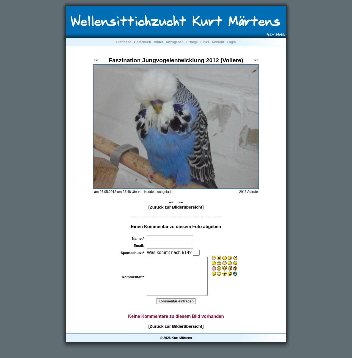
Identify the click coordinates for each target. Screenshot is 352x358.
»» (256, 60)
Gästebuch (142, 42)
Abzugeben (175, 42)
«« (96, 60)
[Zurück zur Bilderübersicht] (176, 207)
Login (231, 42)
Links (204, 42)
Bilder (158, 42)
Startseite (123, 42)
